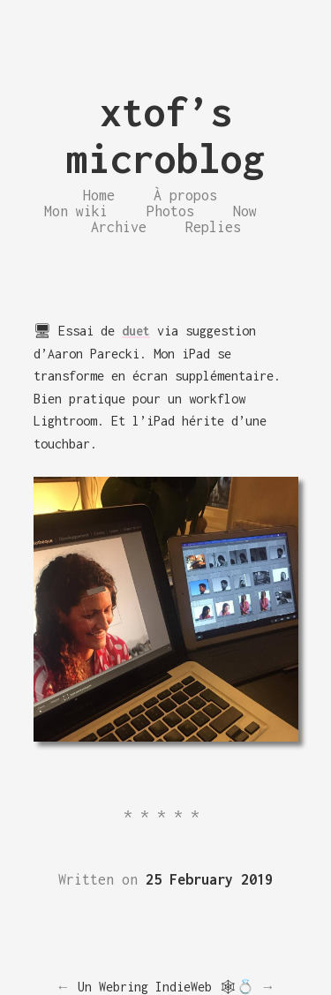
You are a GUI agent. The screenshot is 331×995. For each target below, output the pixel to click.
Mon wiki (76, 211)
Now (245, 211)
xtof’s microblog (165, 135)
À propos (185, 195)
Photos (170, 211)
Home (99, 195)
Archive (119, 227)
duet (136, 330)
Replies (213, 227)
